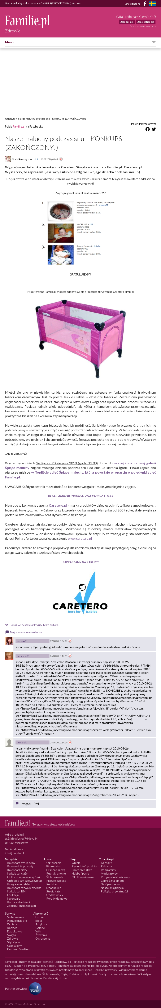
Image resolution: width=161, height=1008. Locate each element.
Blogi (38, 920)
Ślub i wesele (54, 877)
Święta (11, 935)
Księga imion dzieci (19, 884)
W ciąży (12, 924)
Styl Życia (13, 942)
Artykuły (10, 118)
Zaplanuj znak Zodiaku (21, 905)
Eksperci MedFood (19, 949)
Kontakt (106, 862)
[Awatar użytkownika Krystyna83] (9, 656)
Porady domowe (57, 898)
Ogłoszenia (53, 862)
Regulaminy (108, 870)
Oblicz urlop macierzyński (23, 877)
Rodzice (51, 884)
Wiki (38, 931)
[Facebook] (145, 4)
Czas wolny (14, 945)
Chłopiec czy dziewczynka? (24, 880)
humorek (22, 742)
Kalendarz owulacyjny (21, 862)
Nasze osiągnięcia (112, 887)
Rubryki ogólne (56, 873)
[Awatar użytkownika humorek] (9, 742)
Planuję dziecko (56, 880)
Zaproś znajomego (113, 880)
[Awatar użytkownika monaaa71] (9, 641)
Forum (39, 917)
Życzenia (41, 935)
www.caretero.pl (80, 538)
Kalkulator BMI (17, 891)
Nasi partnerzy (110, 884)
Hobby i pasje (80, 873)
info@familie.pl (14, 853)
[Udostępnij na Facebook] (147, 130)
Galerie (40, 927)
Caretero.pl (58, 505)
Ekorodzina (53, 866)
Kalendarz (13, 898)
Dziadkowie (53, 887)
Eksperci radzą (55, 870)
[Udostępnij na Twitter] (154, 130)
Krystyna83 (23, 656)
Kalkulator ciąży (17, 873)
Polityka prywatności (114, 891)
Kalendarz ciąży (17, 870)
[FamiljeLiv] (152, 3)
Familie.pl (19, 126)
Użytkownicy (54, 895)
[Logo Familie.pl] (27, 21)
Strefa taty (53, 891)
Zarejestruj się (145, 21)
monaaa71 (22, 641)
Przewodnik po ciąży (20, 866)
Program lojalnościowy (115, 877)
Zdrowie (12, 938)
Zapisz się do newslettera (143, 26)
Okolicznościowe (83, 877)
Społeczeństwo (82, 870)
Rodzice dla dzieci (18, 902)
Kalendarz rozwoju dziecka (24, 887)
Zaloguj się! (127, 21)
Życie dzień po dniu (84, 866)
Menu (9, 42)
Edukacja (13, 895)
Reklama (106, 866)
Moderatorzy (109, 873)
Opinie (76, 862)
